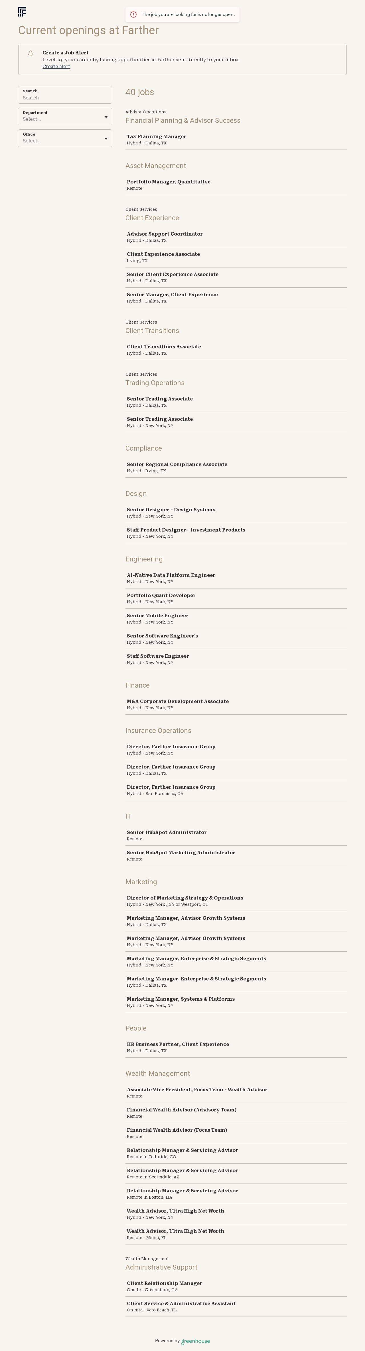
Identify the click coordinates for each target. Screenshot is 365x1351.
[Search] (65, 98)
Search (30, 91)
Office (29, 134)
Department (35, 113)
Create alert (56, 66)
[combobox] (23, 119)
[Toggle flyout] (106, 117)
